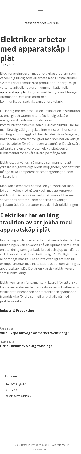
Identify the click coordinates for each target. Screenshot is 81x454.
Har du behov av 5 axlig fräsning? (26, 346)
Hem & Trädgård (14, 384)
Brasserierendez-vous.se (40, 23)
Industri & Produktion (17, 310)
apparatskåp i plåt (13, 92)
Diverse (9, 390)
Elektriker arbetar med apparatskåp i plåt (34, 48)
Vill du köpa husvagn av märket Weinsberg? (34, 333)
